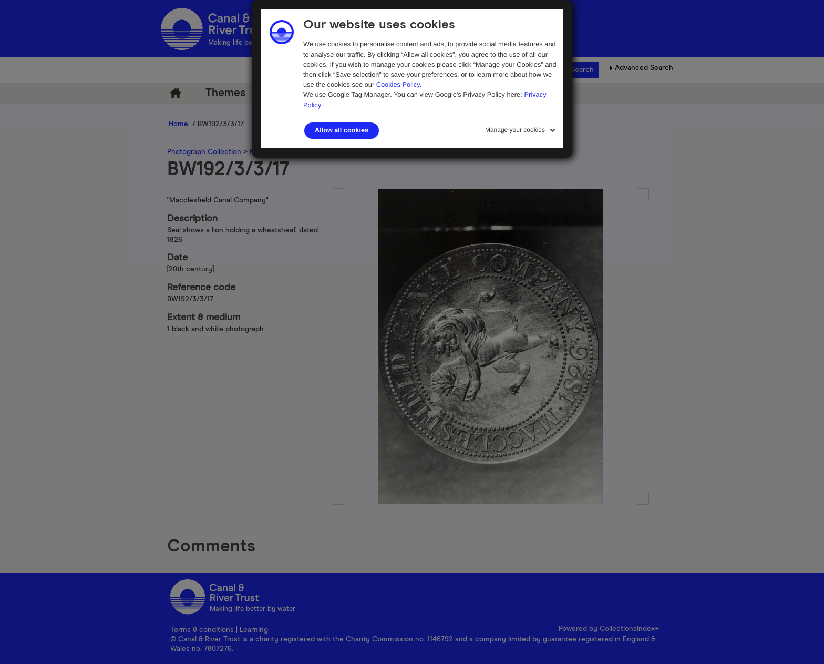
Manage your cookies (515, 130)
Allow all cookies (341, 130)
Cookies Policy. (399, 84)
